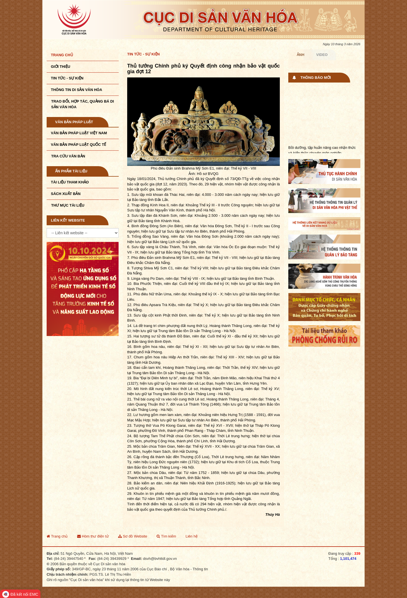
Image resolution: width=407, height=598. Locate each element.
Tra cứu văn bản (68, 156)
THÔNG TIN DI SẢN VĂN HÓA (76, 90)
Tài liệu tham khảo (70, 182)
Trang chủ (62, 55)
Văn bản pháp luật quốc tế (78, 144)
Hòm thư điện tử (93, 536)
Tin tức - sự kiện (67, 78)
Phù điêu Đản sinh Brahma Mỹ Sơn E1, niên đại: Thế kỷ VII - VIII (184, 257)
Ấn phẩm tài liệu (71, 171)
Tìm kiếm (166, 536)
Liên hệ (191, 536)
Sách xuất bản (66, 194)
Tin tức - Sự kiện (143, 54)
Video (322, 55)
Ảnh (300, 55)
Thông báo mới (315, 77)
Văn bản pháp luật (74, 122)
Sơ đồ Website (132, 536)
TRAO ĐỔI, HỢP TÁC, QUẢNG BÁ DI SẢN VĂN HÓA (82, 104)
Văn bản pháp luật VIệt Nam (79, 133)
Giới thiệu (60, 66)
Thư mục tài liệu (67, 205)
